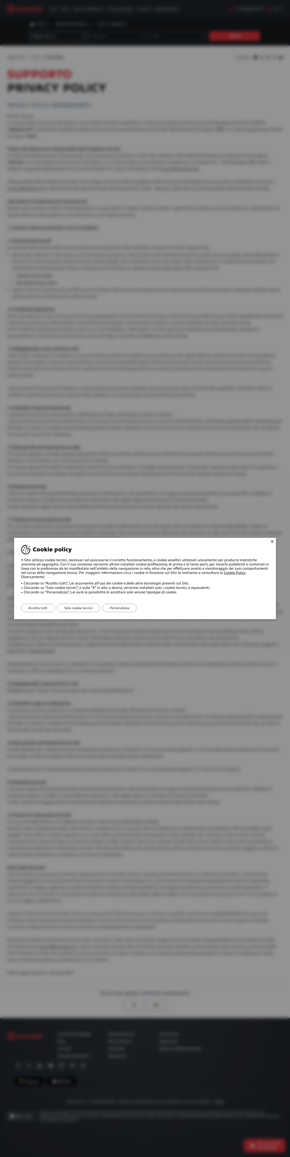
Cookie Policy (234, 573)
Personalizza (119, 608)
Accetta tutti (37, 608)
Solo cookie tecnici (78, 608)
